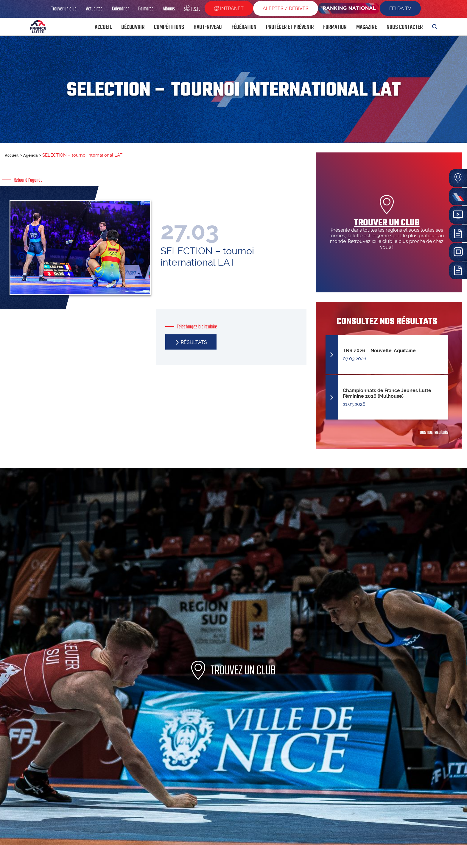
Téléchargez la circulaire (197, 333)
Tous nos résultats (433, 432)
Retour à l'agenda (28, 180)
